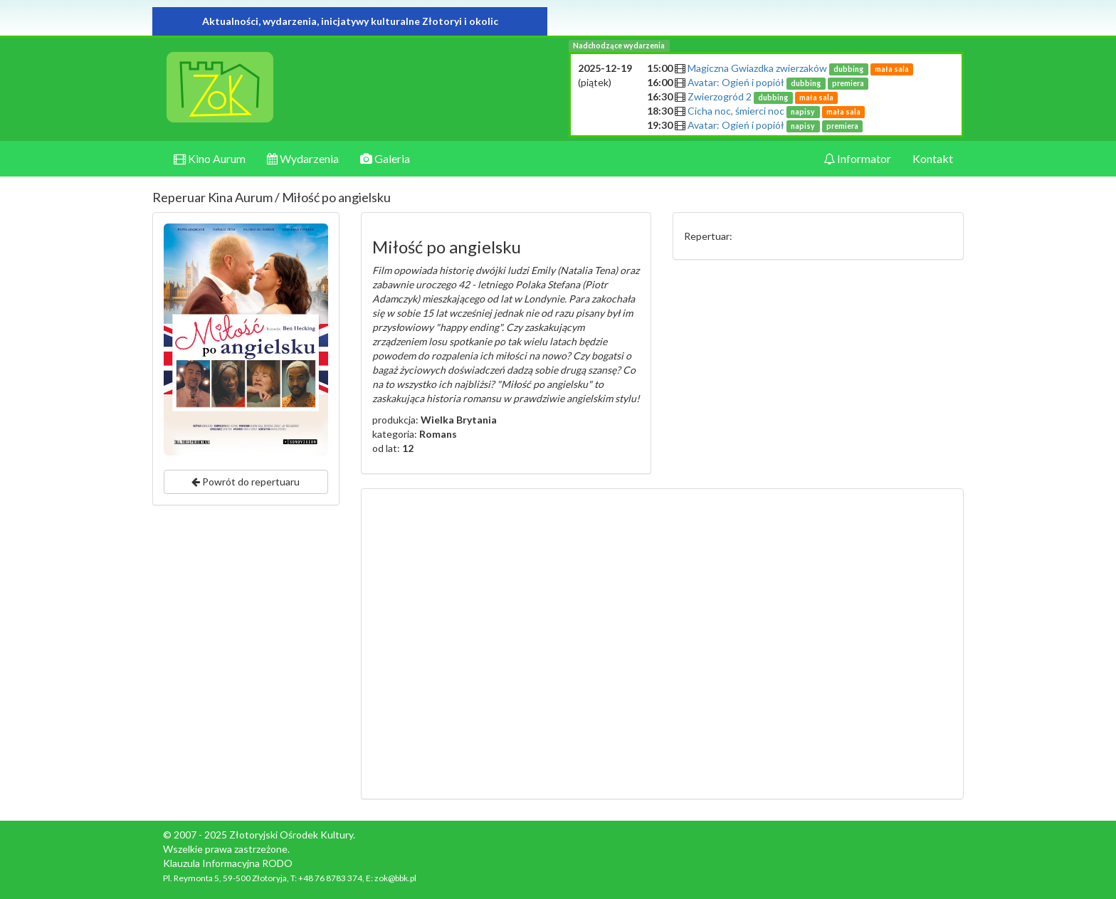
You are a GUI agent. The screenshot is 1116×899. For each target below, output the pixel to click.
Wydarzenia (303, 158)
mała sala (892, 69)
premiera (848, 83)
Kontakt (932, 158)
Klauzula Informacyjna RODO (228, 863)
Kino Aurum (210, 158)
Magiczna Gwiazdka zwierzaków (800, 68)
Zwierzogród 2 (763, 96)
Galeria (385, 158)
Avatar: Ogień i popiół (778, 82)
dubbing (848, 69)
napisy (803, 111)
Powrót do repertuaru (245, 481)
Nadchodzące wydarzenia (619, 45)
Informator (857, 158)
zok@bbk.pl (395, 878)
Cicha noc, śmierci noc (776, 111)
